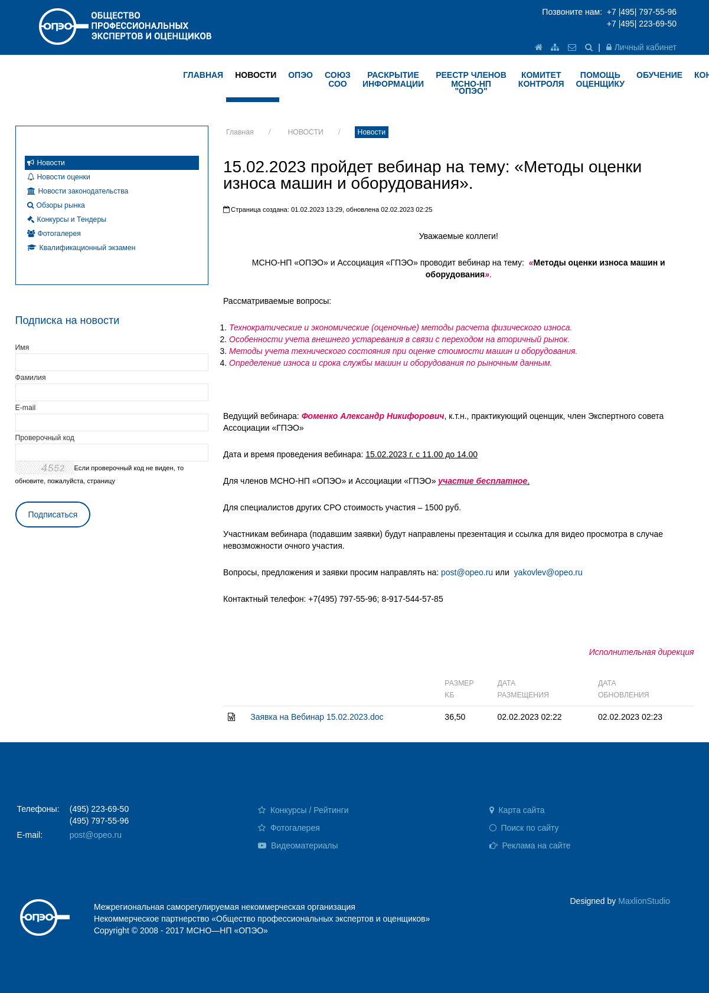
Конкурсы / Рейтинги (303, 810)
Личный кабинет (641, 47)
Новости (371, 132)
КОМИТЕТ (541, 79)
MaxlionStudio (644, 901)
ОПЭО (300, 75)
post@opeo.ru (467, 572)
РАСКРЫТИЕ (393, 79)
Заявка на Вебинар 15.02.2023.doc (316, 717)
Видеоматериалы (298, 845)
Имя (22, 347)
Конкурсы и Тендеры (67, 219)
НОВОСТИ (255, 75)
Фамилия (30, 377)
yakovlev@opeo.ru (548, 572)
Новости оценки (58, 177)
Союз (338, 79)
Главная (240, 132)
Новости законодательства (78, 191)
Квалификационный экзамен (81, 248)
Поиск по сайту (524, 828)
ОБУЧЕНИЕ (659, 75)
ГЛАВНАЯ (203, 75)
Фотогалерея (54, 234)
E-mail (25, 408)
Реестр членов (471, 83)
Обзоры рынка (56, 205)
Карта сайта (517, 810)
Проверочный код (44, 438)
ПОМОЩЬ (600, 79)
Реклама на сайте (530, 845)
